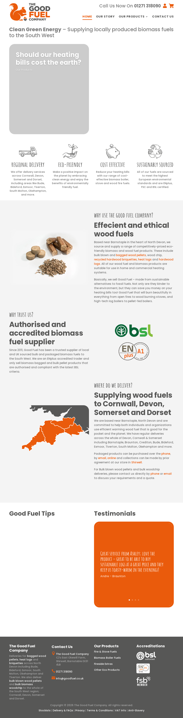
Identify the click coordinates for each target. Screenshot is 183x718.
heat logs (145, 259)
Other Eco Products (107, 670)
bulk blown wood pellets (25, 681)
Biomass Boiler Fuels (107, 658)
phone (165, 454)
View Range (108, 76)
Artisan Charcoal (143, 113)
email (102, 458)
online (111, 458)
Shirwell (136, 462)
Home (87, 17)
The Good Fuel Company (72, 654)
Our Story (105, 17)
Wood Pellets (148, 63)
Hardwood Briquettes (112, 63)
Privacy (80, 710)
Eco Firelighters (107, 113)
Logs (103, 67)
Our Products (132, 17)
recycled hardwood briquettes (115, 259)
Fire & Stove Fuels (105, 651)
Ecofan (124, 113)
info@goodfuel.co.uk (70, 678)
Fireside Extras (103, 664)
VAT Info (120, 710)
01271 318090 (64, 671)
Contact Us (163, 17)
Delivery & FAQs (63, 710)
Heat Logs (115, 67)
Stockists (45, 710)
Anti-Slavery (136, 710)
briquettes (16, 663)
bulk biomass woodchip (21, 686)
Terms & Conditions (100, 710)
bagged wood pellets (131, 255)
